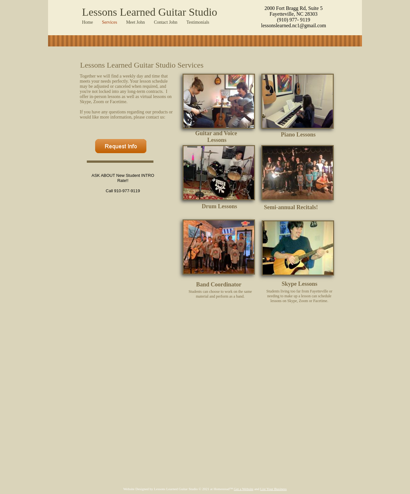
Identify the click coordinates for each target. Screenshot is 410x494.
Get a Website (243, 489)
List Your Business (273, 489)
